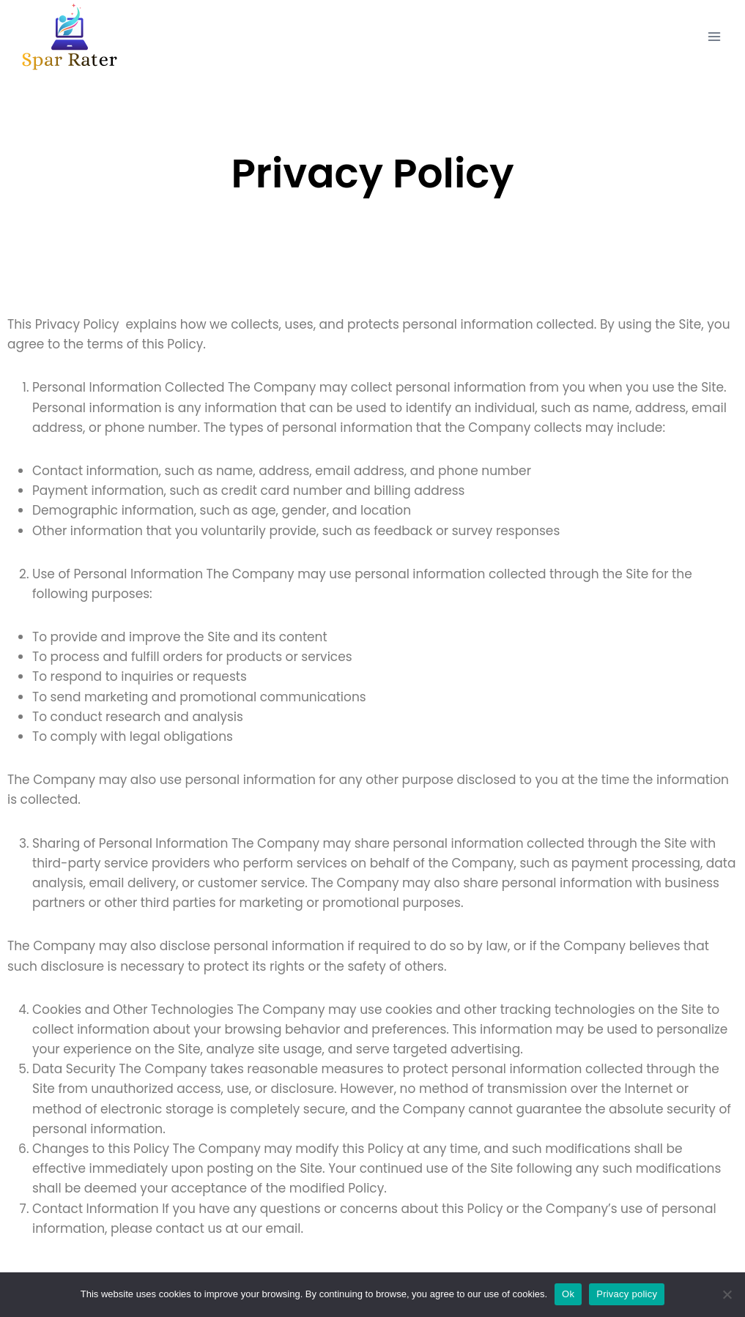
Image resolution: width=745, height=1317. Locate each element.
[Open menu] (713, 36)
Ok (568, 1293)
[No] (726, 1294)
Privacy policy (626, 1293)
